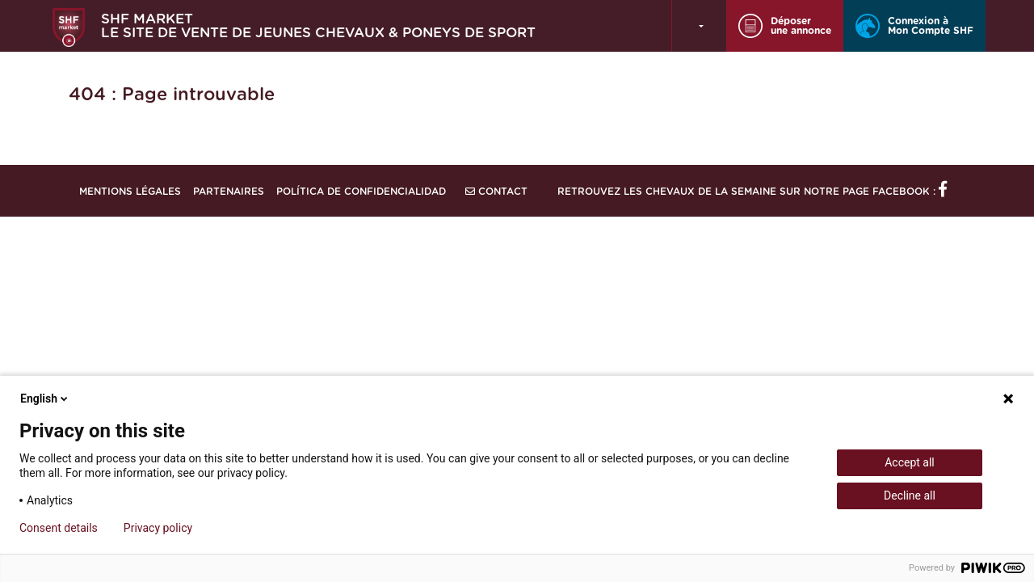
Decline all (909, 495)
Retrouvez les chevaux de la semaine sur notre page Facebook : (752, 191)
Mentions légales (130, 191)
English (45, 398)
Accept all (910, 462)
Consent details (58, 527)
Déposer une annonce (784, 26)
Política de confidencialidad (361, 191)
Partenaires (228, 191)
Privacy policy (158, 527)
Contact (496, 191)
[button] (699, 26)
